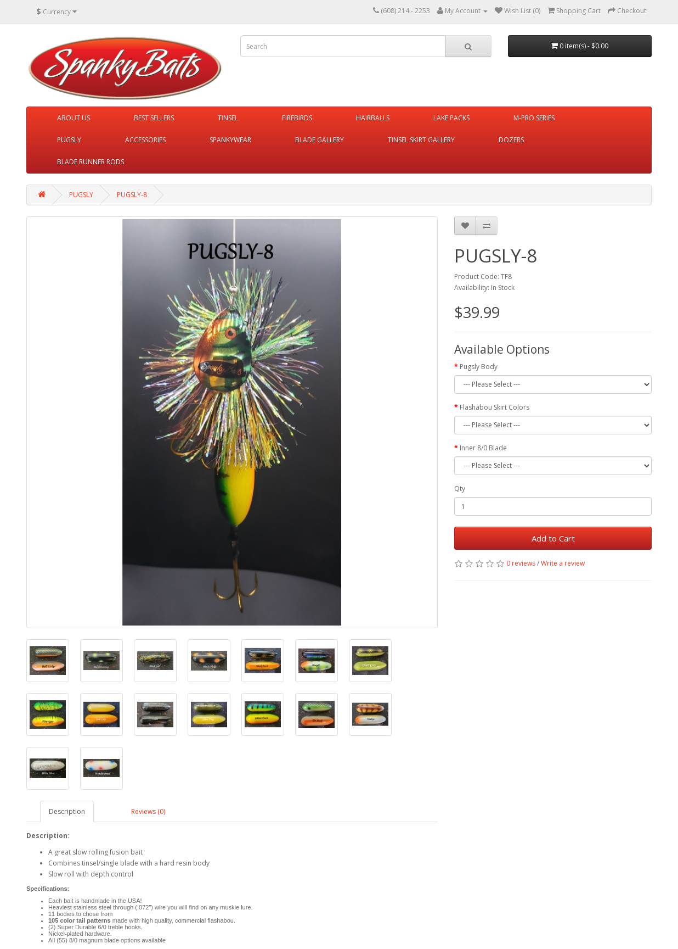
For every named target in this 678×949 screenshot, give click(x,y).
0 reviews (520, 563)
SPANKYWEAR (230, 139)
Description (67, 811)
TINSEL (228, 117)
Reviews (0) (148, 811)
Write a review (563, 563)
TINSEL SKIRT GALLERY (421, 139)
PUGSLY (69, 139)
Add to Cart (553, 538)
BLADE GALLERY (319, 139)
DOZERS (511, 139)
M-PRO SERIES (534, 117)
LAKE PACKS (451, 117)
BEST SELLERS (154, 117)
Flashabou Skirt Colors (494, 407)
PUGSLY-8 (132, 194)
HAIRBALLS (372, 117)
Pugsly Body (479, 366)
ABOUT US (73, 117)
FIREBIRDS (297, 117)
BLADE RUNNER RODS (90, 161)
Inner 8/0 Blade (483, 448)
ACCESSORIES (145, 139)
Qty (459, 488)
